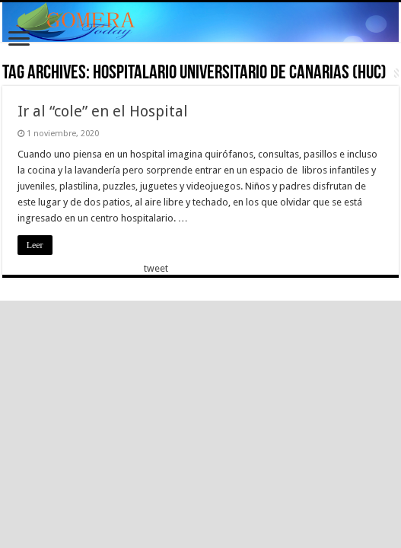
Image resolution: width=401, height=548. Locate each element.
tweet (156, 268)
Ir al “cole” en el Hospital (103, 111)
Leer (35, 245)
